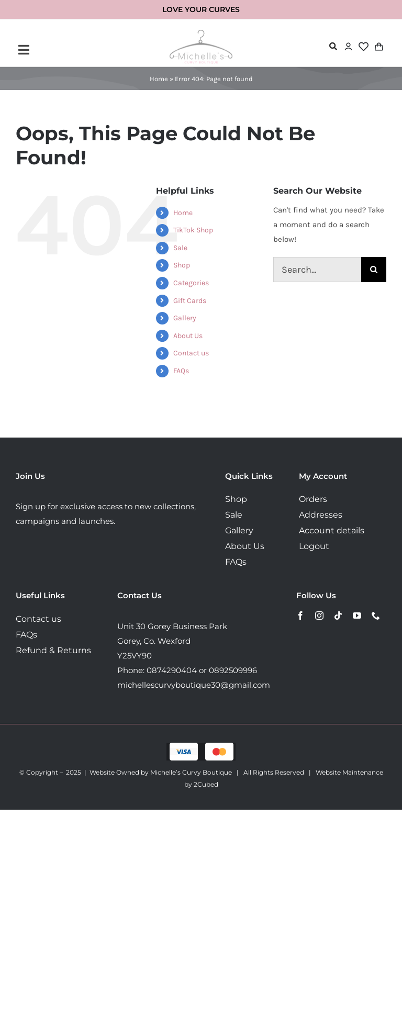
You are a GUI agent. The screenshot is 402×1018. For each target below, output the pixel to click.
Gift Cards (189, 300)
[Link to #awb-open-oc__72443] (79, 49)
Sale (180, 247)
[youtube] (357, 615)
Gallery (184, 318)
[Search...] (317, 269)
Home (159, 79)
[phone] (376, 615)
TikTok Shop (193, 230)
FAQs (181, 370)
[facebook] (300, 615)
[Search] (373, 269)
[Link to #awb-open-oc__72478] (333, 46)
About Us (188, 335)
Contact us (191, 353)
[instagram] (319, 615)
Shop (181, 265)
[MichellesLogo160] (201, 33)
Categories (191, 282)
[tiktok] (338, 615)
